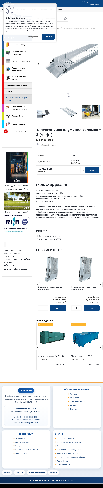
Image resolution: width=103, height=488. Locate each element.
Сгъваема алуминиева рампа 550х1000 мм (83, 288)
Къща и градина (15, 124)
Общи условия (21, 453)
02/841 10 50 (22, 417)
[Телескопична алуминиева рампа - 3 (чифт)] (68, 63)
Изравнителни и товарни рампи (16, 99)
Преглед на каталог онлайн (17, 185)
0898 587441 (22, 420)
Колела (9, 91)
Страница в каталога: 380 (48, 239)
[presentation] (38, 64)
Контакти (73, 394)
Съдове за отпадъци (17, 44)
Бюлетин (73, 409)
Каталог (61, 9)
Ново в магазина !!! (15, 131)
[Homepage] (2, 9)
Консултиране (21, 446)
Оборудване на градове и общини (16, 107)
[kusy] (74, 170)
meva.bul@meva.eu (16, 269)
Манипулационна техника (16, 78)
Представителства (77, 401)
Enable (48, 36)
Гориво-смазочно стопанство (16, 52)
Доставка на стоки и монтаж (27, 449)
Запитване (74, 397)
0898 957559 (34, 420)
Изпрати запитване (37, 472)
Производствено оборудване (16, 69)
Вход (86, 2)
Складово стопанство (18, 61)
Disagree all (33, 37)
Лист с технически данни (48, 236)
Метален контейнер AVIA (81, 356)
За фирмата (20, 438)
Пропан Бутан (14, 116)
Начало (7, 472)
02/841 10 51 (34, 417)
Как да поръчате (22, 442)
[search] (65, 19)
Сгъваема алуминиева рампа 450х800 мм (50, 288)
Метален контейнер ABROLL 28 (51, 356)
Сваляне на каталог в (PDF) (17, 189)
